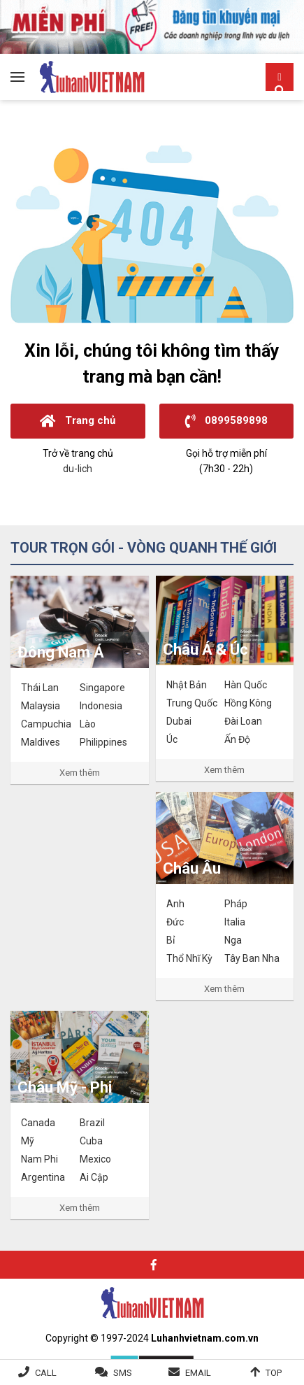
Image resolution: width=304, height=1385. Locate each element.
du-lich (77, 468)
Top (274, 1373)
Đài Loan (243, 721)
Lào (88, 724)
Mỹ (27, 1140)
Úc (172, 739)
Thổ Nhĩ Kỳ (189, 958)
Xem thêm (79, 772)
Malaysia (40, 705)
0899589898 (226, 420)
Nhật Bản (186, 684)
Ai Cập (94, 1177)
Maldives (40, 742)
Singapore (102, 687)
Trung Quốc (191, 703)
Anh (175, 903)
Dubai (178, 721)
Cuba (91, 1140)
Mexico (95, 1159)
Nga (233, 940)
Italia (234, 922)
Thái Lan (40, 687)
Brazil (92, 1122)
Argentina (43, 1177)
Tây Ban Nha (252, 958)
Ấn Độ (237, 739)
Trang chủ (77, 420)
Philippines (103, 742)
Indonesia (101, 705)
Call (46, 1373)
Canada (38, 1122)
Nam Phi (39, 1159)
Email (198, 1373)
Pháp (235, 903)
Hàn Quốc (245, 684)
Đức (175, 922)
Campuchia (46, 724)
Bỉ (170, 940)
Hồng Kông (248, 703)
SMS (122, 1373)
